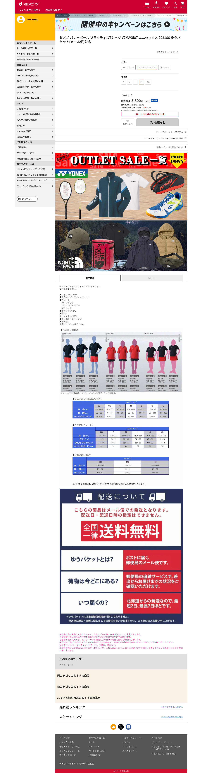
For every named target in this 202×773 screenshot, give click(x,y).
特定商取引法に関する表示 (29, 158)
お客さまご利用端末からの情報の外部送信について (166, 748)
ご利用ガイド (23, 108)
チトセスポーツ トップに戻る (169, 132)
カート (92, 742)
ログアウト (27, 199)
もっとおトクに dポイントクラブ (32, 180)
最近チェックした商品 (70, 746)
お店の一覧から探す (26, 69)
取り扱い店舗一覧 (68, 755)
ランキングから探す (26, 92)
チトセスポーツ (67, 664)
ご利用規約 (22, 147)
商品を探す (65, 737)
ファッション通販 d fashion (29, 186)
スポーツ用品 (103, 15)
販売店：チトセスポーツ (167, 52)
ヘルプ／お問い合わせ (27, 119)
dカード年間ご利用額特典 (28, 114)
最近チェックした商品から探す (31, 81)
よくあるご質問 (24, 131)
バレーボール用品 (119, 15)
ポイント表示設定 (97, 750)
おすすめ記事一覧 (97, 737)
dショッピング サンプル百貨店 (31, 169)
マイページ (94, 746)
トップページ (62, 15)
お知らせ (21, 125)
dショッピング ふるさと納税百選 (32, 174)
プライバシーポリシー (27, 153)
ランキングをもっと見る (172, 706)
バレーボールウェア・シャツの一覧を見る (163, 138)
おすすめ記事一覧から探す (29, 98)
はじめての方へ (24, 136)
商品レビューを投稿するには (170, 147)
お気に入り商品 (67, 742)
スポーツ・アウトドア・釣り (82, 15)
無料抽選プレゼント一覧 (28, 59)
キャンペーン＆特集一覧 (28, 53)
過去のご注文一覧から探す (29, 86)
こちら (91, 763)
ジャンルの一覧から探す (28, 75)
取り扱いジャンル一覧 (70, 750)
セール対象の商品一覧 (27, 48)
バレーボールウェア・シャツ (141, 15)
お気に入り (128, 124)
